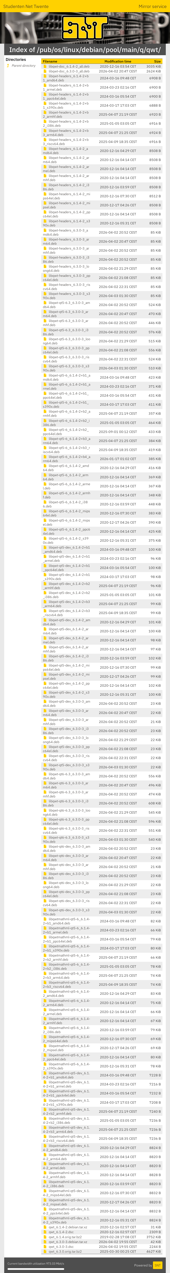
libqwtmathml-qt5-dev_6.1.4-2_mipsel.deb (66, 1202)
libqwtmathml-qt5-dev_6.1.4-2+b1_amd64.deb (66, 1075)
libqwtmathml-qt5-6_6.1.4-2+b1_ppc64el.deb (66, 939)
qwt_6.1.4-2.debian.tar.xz (65, 1227)
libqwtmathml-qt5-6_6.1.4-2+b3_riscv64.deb (66, 984)
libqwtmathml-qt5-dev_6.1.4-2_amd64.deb (66, 1148)
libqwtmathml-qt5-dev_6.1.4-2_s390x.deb (66, 1220)
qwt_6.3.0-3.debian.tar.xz (65, 1242)
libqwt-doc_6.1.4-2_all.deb (66, 66)
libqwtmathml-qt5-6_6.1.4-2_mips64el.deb (66, 1039)
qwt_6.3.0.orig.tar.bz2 (62, 1251)
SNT (158, 1265)
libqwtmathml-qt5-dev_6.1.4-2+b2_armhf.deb (66, 1111)
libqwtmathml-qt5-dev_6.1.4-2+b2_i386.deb (66, 1120)
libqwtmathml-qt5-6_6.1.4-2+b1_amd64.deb (66, 921)
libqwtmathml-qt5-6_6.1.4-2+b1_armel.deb (66, 930)
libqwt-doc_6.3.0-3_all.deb (66, 71)
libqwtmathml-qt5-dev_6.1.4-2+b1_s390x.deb (66, 1102)
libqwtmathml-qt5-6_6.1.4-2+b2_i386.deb (66, 966)
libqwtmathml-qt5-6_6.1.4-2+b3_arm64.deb (66, 975)
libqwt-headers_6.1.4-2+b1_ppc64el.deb (66, 96)
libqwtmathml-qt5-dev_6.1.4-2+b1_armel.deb (66, 1084)
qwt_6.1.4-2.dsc (58, 1232)
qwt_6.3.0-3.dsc (58, 1246)
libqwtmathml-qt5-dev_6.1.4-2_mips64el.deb (66, 1193)
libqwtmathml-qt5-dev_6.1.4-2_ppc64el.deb (66, 1211)
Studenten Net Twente (26, 6)
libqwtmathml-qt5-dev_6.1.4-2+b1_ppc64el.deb (66, 1093)
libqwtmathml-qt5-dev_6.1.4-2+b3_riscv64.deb (66, 1138)
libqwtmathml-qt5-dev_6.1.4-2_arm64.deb (66, 1157)
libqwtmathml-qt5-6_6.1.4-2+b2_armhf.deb (66, 957)
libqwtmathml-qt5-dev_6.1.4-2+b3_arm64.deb (66, 1129)
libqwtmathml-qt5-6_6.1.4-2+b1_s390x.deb (66, 948)
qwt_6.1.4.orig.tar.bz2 (62, 1237)
